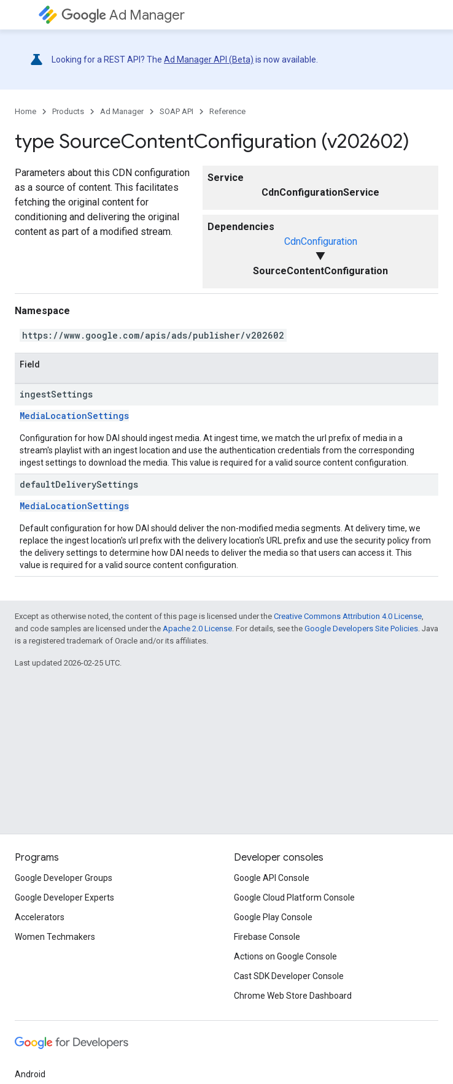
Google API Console (271, 878)
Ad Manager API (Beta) (209, 59)
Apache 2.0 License (197, 628)
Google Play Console (273, 917)
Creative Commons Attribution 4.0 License (348, 616)
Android (30, 1074)
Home (25, 111)
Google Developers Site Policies (361, 628)
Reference (227, 111)
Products (68, 111)
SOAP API (176, 111)
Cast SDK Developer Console (289, 976)
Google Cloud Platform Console (294, 897)
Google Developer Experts (64, 897)
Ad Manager (123, 15)
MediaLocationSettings (74, 415)
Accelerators (39, 917)
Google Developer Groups (63, 878)
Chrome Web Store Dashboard (293, 996)
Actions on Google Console (285, 956)
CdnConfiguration (320, 241)
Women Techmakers (55, 937)
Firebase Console (267, 937)
